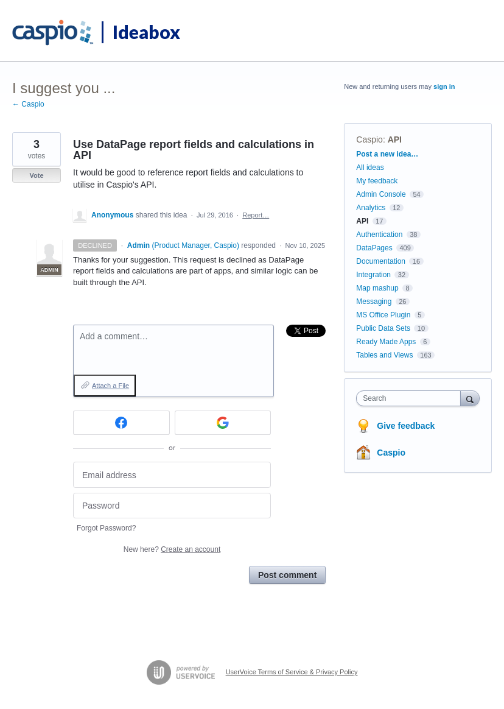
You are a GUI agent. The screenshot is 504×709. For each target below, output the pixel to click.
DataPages (374, 248)
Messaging (373, 301)
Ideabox (146, 32)
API (395, 139)
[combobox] (411, 398)
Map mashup (377, 288)
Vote (36, 175)
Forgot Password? (106, 528)
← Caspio (28, 104)
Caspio (369, 139)
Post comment (287, 575)
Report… (255, 215)
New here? (172, 549)
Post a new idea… (387, 154)
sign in (444, 86)
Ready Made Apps (386, 341)
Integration (373, 274)
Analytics (370, 207)
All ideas (369, 167)
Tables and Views (384, 355)
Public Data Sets (383, 328)
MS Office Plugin (383, 315)
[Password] (172, 506)
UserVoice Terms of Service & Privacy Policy (292, 671)
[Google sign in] (223, 423)
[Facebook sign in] (121, 423)
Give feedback (406, 426)
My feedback (376, 181)
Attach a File (110, 385)
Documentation (380, 261)
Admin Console (380, 194)
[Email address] (172, 475)
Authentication (379, 234)
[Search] (470, 398)
